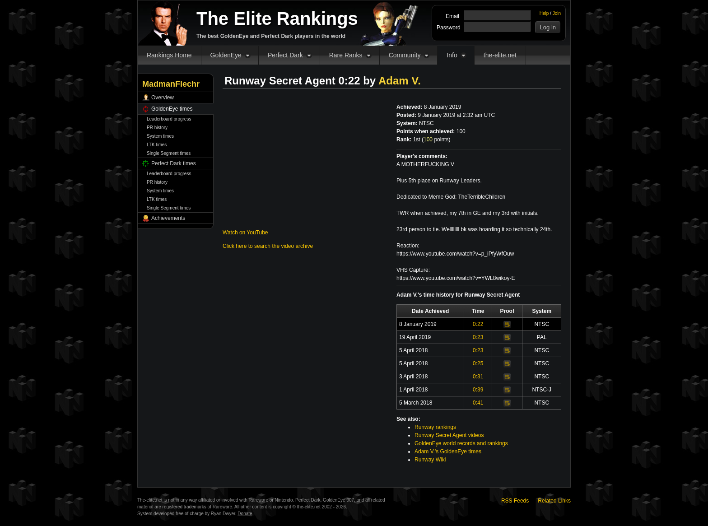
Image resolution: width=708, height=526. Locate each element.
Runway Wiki (430, 459)
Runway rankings (435, 427)
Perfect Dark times (173, 163)
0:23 (478, 337)
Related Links (554, 501)
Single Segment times (169, 153)
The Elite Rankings (277, 18)
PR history (157, 127)
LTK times (157, 144)
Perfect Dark (285, 55)
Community (405, 55)
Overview (162, 97)
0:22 (478, 324)
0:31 (478, 376)
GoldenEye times (171, 109)
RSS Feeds (515, 501)
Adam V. (399, 80)
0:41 (478, 403)
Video (507, 324)
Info (452, 55)
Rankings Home (169, 55)
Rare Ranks (346, 55)
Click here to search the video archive (268, 246)
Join (557, 13)
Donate (245, 513)
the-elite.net (500, 55)
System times (160, 136)
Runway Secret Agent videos (449, 435)
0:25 (478, 363)
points (436, 139)
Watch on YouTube (245, 232)
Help (544, 13)
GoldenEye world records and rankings (461, 443)
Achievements (168, 218)
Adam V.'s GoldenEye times (448, 451)
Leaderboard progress (169, 118)
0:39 (478, 389)
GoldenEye (226, 55)
